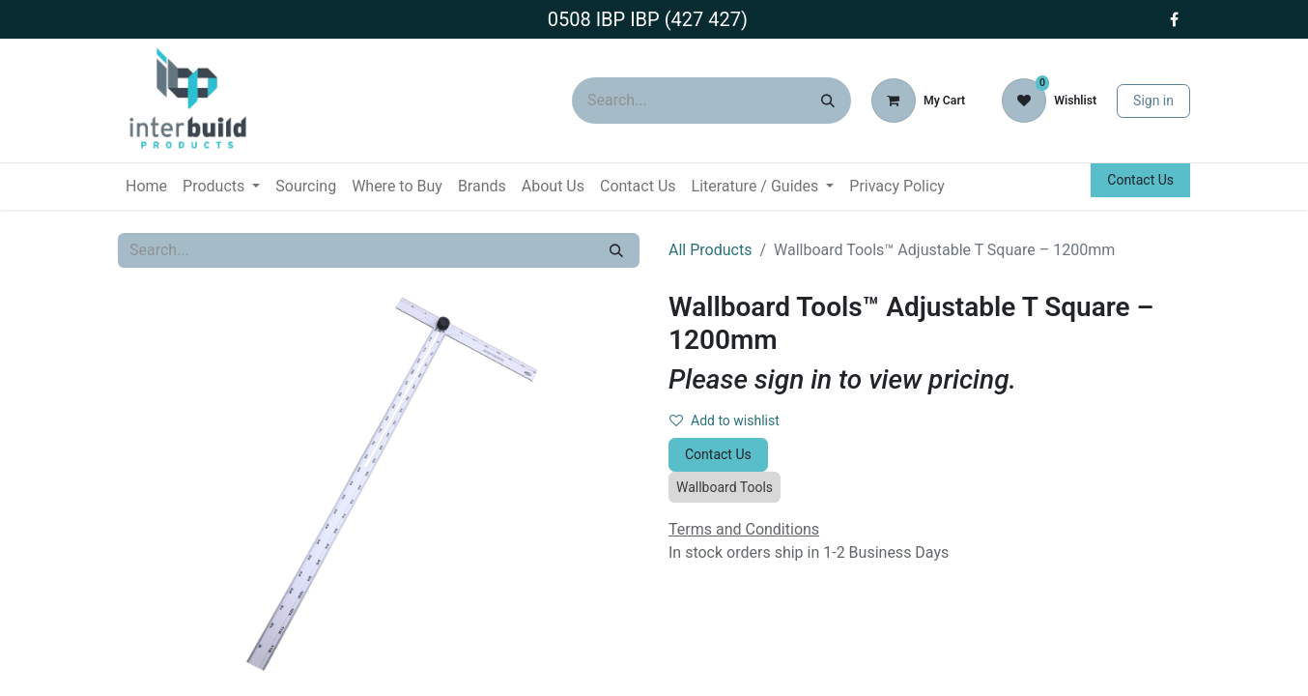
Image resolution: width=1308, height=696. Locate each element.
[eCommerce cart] (918, 101)
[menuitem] (146, 186)
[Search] (828, 100)
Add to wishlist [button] (724, 420)
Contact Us (1140, 180)
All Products (710, 250)
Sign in (1153, 100)
